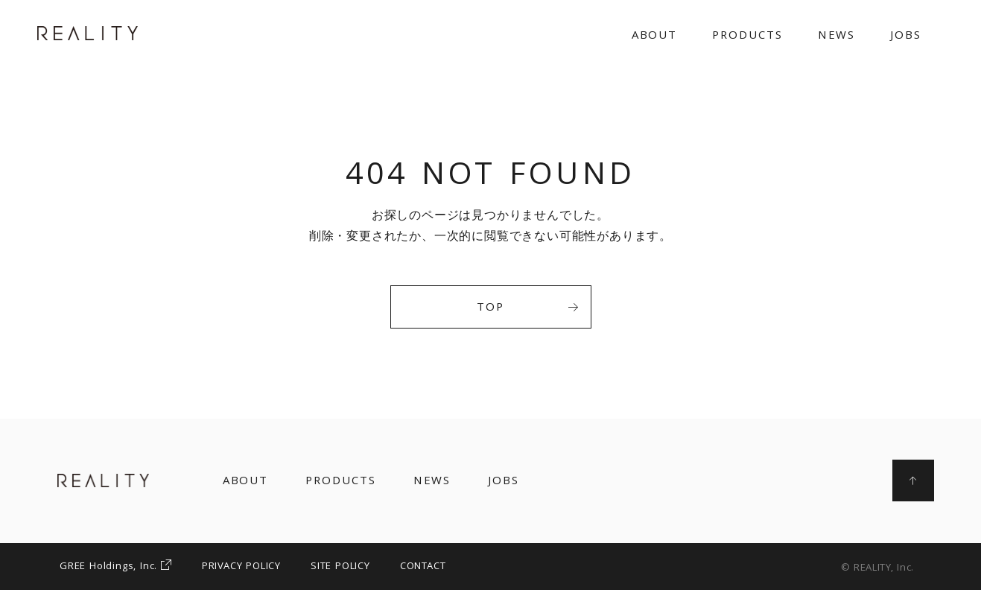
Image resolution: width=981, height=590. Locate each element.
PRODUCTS (747, 36)
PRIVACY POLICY (241, 567)
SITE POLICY (340, 567)
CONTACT (423, 567)
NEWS (837, 36)
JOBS (905, 36)
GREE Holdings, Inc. (116, 567)
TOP (528, 308)
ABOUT (655, 36)
